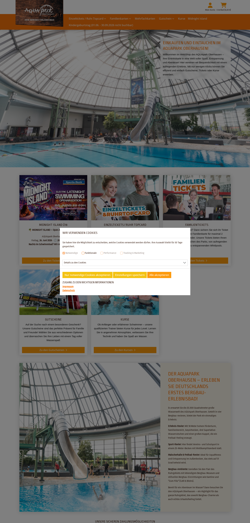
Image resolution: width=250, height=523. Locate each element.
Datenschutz (68, 290)
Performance (110, 253)
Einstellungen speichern (130, 275)
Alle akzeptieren (159, 275)
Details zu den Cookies (75, 262)
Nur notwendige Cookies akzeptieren (87, 275)
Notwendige (72, 253)
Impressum (68, 286)
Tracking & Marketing (133, 253)
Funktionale (91, 253)
